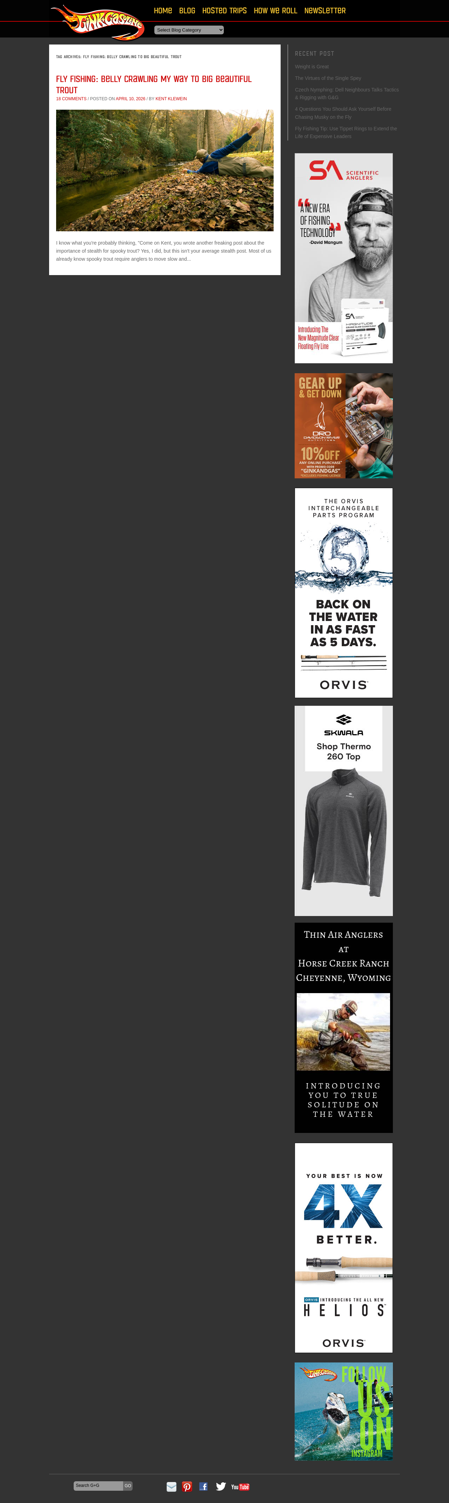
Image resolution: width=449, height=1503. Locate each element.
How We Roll (275, 10)
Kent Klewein (171, 98)
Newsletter (325, 10)
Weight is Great (312, 66)
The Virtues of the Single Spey (328, 78)
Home (163, 10)
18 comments (71, 98)
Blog (187, 10)
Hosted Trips (224, 10)
